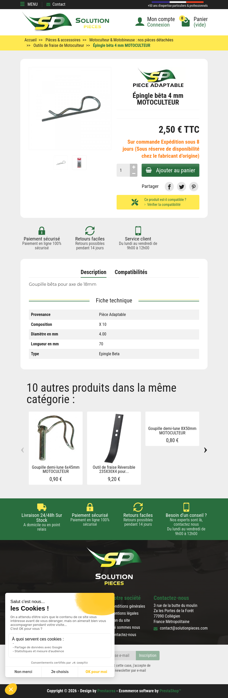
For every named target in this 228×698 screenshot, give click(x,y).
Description (93, 272)
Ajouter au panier (170, 170)
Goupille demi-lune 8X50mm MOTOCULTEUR (172, 430)
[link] (169, 186)
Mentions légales (125, 613)
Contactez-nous (123, 634)
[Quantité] (123, 170)
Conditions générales (128, 606)
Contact (55, 4)
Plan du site (120, 620)
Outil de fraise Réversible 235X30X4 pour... (114, 469)
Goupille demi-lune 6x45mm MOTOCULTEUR (55, 469)
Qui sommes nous (125, 627)
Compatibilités (131, 272)
